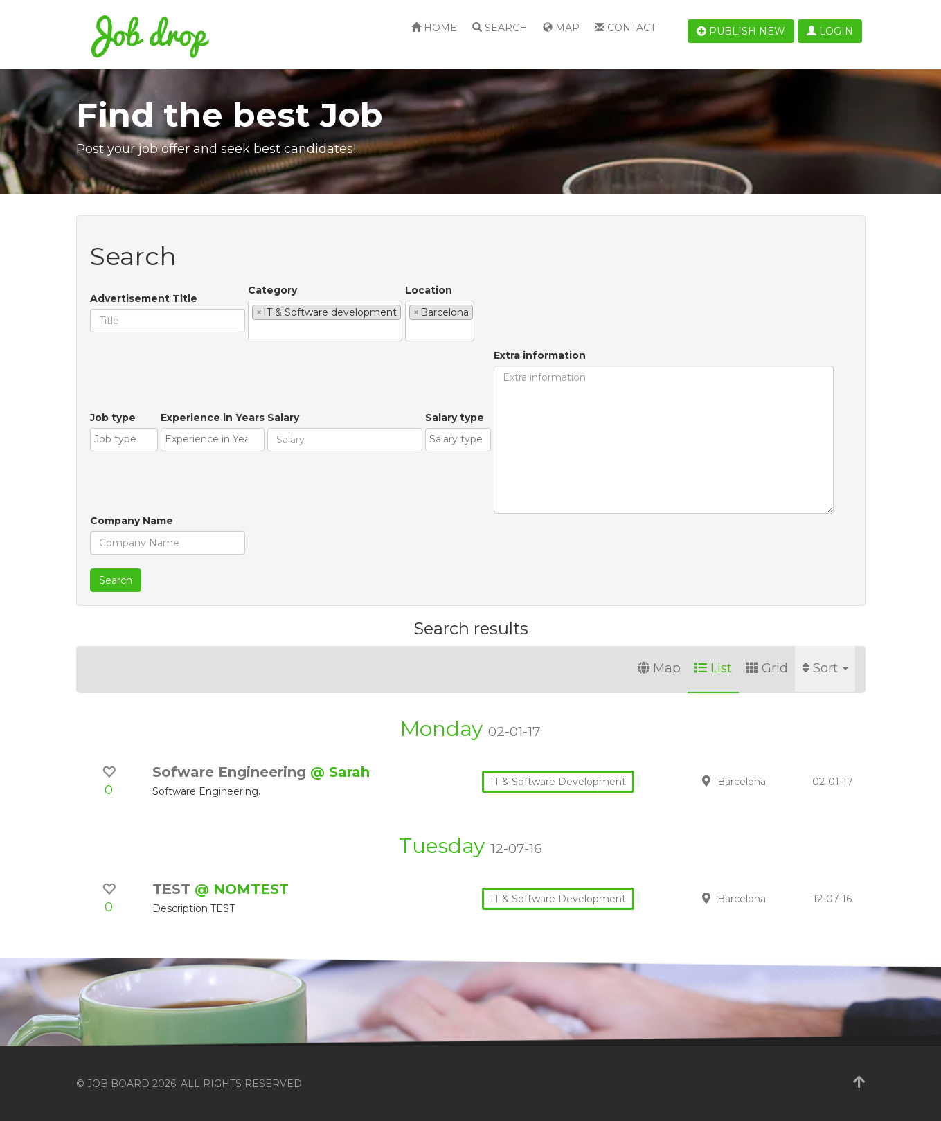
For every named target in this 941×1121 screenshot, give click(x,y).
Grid (767, 668)
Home (434, 27)
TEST (173, 889)
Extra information (540, 355)
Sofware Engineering (231, 772)
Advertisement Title (143, 298)
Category (272, 290)
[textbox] (256, 330)
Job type (113, 417)
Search (500, 27)
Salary (283, 417)
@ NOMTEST (242, 889)
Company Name (131, 520)
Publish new (741, 31)
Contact (625, 27)
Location (428, 290)
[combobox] (325, 321)
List (713, 668)
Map (561, 27)
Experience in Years (213, 417)
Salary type (454, 417)
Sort (825, 668)
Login (830, 31)
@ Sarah (340, 772)
